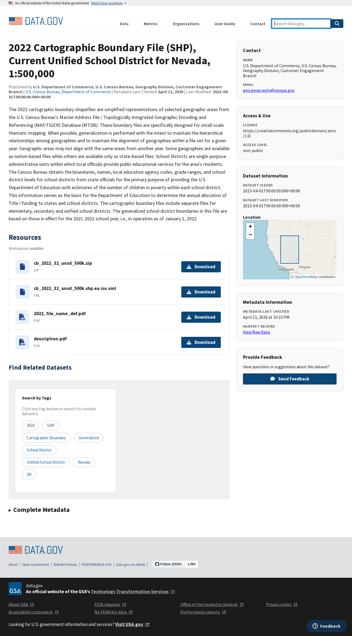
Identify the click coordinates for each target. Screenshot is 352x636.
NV (29, 474)
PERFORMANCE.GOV (96, 564)
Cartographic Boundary (46, 437)
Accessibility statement (34, 612)
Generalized (89, 437)
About (13, 564)
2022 (30, 425)
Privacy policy (282, 604)
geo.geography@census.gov (269, 90)
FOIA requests (110, 604)
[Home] (36, 21)
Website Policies (65, 564)
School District (39, 450)
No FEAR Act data (113, 612)
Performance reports (203, 612)
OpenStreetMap (305, 277)
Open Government (35, 564)
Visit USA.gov (132, 624)
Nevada (84, 462)
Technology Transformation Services (133, 592)
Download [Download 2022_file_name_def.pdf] (201, 317)
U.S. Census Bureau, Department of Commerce (68, 91)
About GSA (21, 604)
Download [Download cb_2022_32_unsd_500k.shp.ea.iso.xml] (201, 292)
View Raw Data (256, 332)
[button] (250, 227)
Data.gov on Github (130, 564)
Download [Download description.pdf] (201, 342)
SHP (50, 425)
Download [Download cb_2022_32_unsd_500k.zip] (201, 267)
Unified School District (46, 462)
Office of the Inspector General (212, 604)
